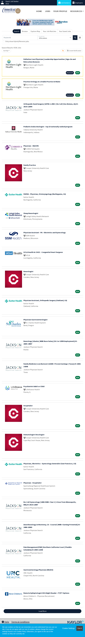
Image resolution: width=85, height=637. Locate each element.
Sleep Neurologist (30, 213)
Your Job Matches (49, 31)
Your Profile (60, 11)
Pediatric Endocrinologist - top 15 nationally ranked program (47, 126)
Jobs (47, 11)
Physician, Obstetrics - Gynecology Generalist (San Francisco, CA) (49, 463)
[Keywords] (20, 37)
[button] (79, 37)
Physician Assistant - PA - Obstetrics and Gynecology (44, 232)
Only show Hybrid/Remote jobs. (17, 41)
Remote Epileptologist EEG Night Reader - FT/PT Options (46, 593)
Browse (25, 31)
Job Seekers (64, 2)
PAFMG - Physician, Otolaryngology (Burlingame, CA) (44, 194)
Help (5, 621)
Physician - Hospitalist (32, 483)
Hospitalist (28, 406)
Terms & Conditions (20, 621)
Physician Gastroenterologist (35, 319)
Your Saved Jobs (65, 31)
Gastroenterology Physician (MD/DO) (38, 570)
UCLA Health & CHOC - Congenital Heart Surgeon (43, 252)
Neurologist (28, 271)
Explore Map (35, 31)
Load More (42, 611)
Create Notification (74, 51)
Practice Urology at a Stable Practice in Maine (41, 81)
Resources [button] (76, 11)
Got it (79, 628)
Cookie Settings (68, 628)
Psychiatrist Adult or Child (33, 386)
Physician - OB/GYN (31, 146)
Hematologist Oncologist (33, 434)
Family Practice (29, 165)
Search (16, 31)
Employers (78, 2)
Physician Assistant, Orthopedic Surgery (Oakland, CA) (45, 300)
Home (39, 11)
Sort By (5, 51)
